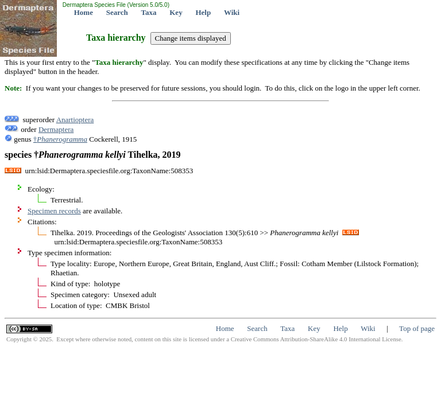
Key (175, 12)
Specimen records (54, 210)
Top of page (417, 328)
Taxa (149, 12)
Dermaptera (56, 129)
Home (83, 12)
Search (117, 12)
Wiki (231, 12)
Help (203, 12)
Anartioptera (75, 119)
